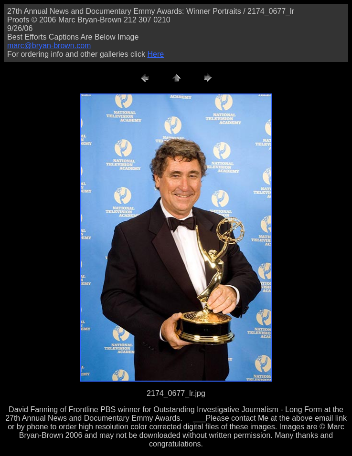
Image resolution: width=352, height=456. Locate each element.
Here (155, 54)
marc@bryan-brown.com (49, 45)
